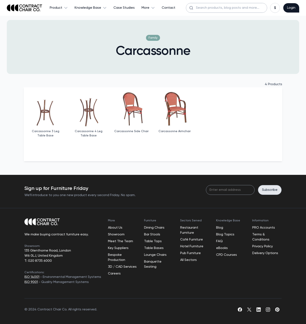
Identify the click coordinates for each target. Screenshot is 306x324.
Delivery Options (265, 253)
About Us (115, 227)
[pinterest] (277, 309)
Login (291, 8)
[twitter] (249, 309)
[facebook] (240, 309)
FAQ (219, 241)
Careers (114, 273)
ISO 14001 (31, 277)
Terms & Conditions (260, 237)
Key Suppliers (118, 248)
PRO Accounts (263, 227)
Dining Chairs (154, 227)
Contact (168, 8)
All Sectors (188, 260)
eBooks (222, 248)
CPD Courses (226, 255)
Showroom (116, 234)
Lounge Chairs (155, 255)
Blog (219, 227)
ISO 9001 (31, 282)
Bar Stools (152, 234)
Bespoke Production (116, 257)
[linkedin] (258, 309)
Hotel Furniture (191, 246)
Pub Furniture (190, 253)
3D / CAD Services (122, 267)
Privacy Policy (262, 246)
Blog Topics (225, 234)
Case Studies (124, 8)
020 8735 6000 (39, 261)
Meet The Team (120, 241)
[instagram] (268, 309)
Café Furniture (191, 239)
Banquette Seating (153, 264)
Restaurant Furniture (189, 230)
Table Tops (153, 241)
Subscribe (270, 190)
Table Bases (154, 248)
